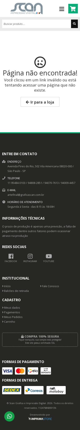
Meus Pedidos (12, 317)
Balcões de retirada (15, 291)
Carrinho (8, 322)
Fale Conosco (49, 286)
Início (6, 286)
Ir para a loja (40, 102)
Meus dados (11, 307)
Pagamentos (11, 312)
